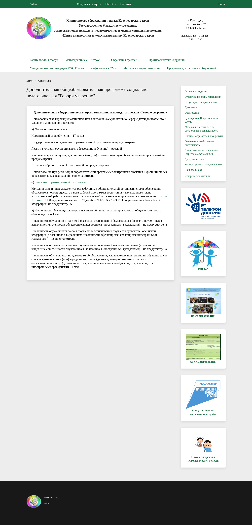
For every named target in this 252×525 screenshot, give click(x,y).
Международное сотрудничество (203, 164)
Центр (30, 81)
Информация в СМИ (104, 68)
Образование (44, 81)
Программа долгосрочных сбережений (191, 68)
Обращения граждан (124, 60)
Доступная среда (194, 159)
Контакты (125, 4)
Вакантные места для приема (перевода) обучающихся (201, 152)
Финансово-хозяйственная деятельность (200, 143)
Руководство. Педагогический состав (201, 120)
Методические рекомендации (141, 68)
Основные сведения (196, 91)
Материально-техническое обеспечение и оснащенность (201, 129)
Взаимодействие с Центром (82, 60)
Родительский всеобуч (44, 60)
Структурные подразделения (201, 102)
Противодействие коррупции (167, 60)
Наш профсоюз (193, 169)
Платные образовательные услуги (204, 136)
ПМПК (109, 4)
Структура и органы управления (203, 96)
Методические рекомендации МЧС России (57, 68)
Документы (191, 107)
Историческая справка (197, 176)
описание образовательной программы (60, 182)
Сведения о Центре (88, 4)
